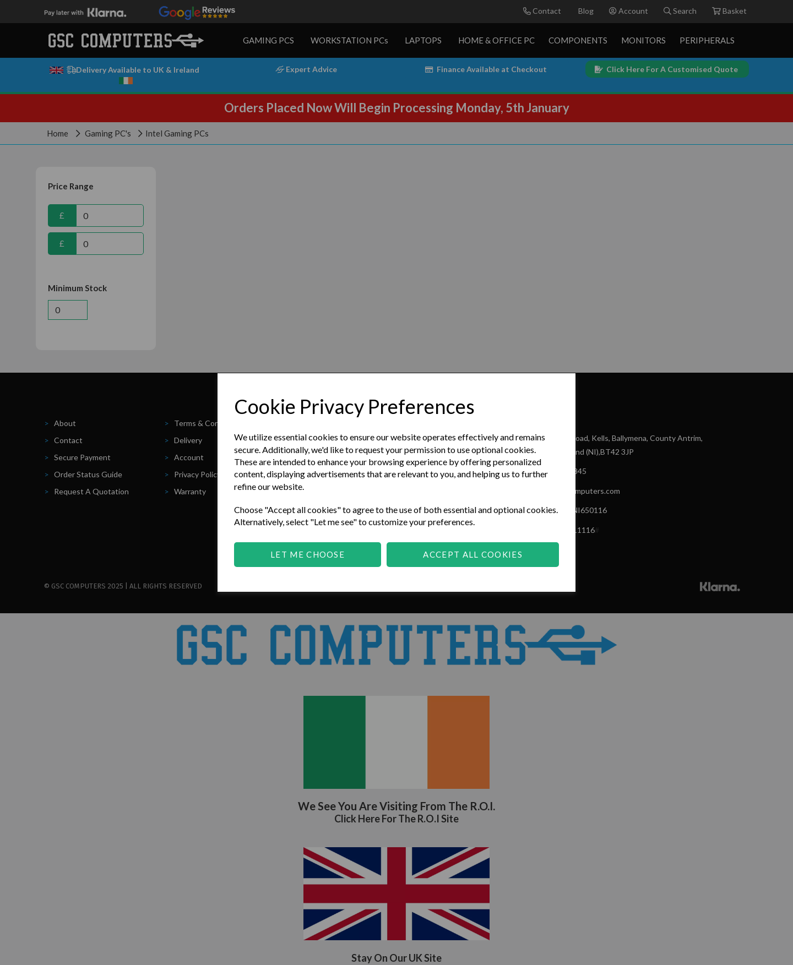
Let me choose (307, 554)
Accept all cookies (472, 554)
